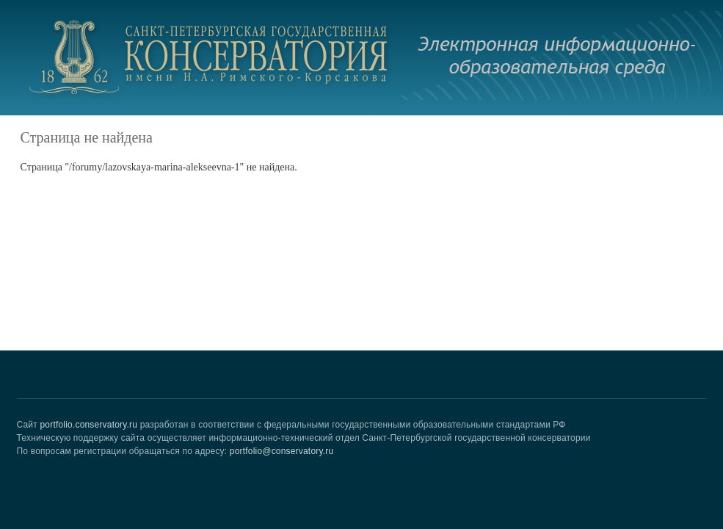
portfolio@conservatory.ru (282, 451)
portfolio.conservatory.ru (88, 425)
